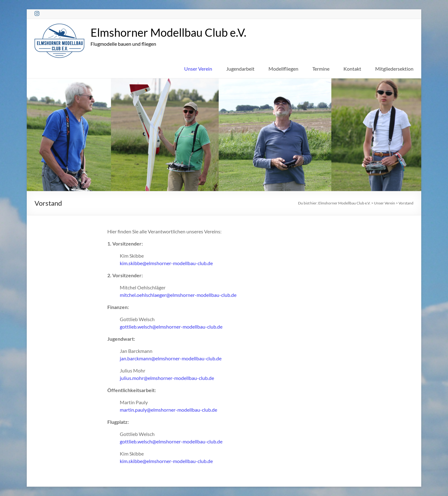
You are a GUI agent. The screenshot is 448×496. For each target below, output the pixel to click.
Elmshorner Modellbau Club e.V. (168, 32)
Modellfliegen (283, 69)
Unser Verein (198, 69)
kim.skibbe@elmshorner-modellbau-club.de (166, 263)
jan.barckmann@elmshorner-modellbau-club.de (171, 358)
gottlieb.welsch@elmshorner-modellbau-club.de (171, 327)
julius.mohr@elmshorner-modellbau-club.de (167, 378)
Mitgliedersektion (394, 69)
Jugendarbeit (240, 69)
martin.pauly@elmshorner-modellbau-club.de (168, 410)
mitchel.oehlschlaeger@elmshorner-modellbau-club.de (178, 295)
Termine (320, 69)
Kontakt (352, 69)
